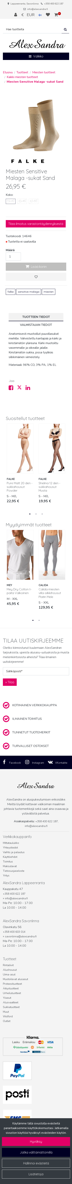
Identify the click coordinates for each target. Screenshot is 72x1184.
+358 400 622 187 (53, 3)
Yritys (6, 875)
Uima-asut (9, 974)
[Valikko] (36, 56)
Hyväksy (36, 1141)
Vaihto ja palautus (14, 852)
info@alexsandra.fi (37, 9)
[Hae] (32, 29)
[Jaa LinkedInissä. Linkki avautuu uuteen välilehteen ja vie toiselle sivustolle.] (29, 389)
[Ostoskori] (56, 14)
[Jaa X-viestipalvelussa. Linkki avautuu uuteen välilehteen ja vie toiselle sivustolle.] (21, 389)
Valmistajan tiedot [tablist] (36, 325)
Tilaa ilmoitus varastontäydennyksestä (35, 224)
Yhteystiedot (10, 847)
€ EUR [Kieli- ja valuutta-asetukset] (32, 14)
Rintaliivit (8, 965)
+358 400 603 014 (14, 932)
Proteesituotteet (12, 984)
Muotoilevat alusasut (15, 979)
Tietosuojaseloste (13, 871)
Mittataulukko (11, 843)
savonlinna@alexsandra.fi (20, 936)
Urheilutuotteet (12, 993)
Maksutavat (10, 866)
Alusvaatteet (10, 1002)
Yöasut (7, 998)
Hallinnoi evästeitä (36, 1163)
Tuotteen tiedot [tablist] (36, 317)
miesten (49, 291)
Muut (6, 1012)
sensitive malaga (28, 291)
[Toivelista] (48, 14)
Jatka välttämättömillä (36, 1152)
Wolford (8, 1016)
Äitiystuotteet (11, 988)
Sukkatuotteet (11, 1007)
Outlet (6, 1021)
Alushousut (10, 970)
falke (10, 291)
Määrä (10, 250)
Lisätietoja (36, 1174)
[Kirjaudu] (16, 14)
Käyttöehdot (10, 857)
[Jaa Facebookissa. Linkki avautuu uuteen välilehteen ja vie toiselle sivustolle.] (13, 389)
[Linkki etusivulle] (37, 44)
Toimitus (8, 861)
